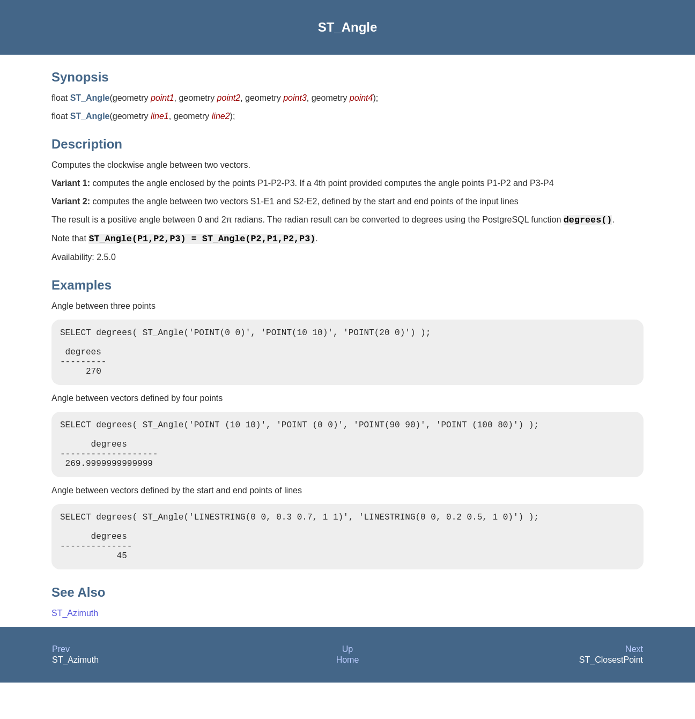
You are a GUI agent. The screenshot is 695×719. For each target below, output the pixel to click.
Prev (61, 685)
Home (347, 696)
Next (634, 685)
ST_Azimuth (74, 649)
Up (347, 685)
